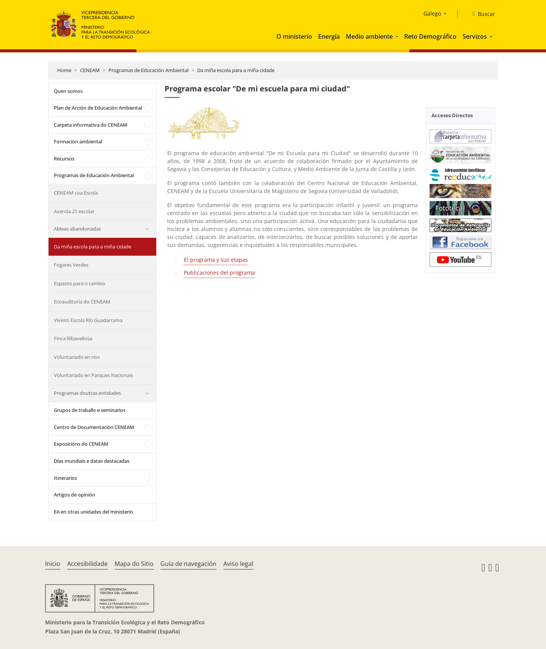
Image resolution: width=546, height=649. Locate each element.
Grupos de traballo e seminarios (90, 410)
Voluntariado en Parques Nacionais (93, 375)
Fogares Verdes (71, 264)
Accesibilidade (87, 563)
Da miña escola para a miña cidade (236, 70)
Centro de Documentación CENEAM (94, 427)
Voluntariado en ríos (77, 357)
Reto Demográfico (430, 36)
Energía (329, 36)
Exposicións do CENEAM (81, 443)
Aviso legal (238, 563)
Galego (432, 13)
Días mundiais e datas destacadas (91, 460)
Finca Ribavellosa (73, 338)
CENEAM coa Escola (76, 192)
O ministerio (294, 36)
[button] (397, 36)
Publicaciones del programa (219, 272)
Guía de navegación (188, 563)
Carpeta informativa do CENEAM (90, 124)
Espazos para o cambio (79, 283)
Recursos (64, 158)
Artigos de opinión (74, 494)
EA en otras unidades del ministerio (93, 511)
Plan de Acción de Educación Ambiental (98, 107)
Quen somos (68, 91)
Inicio (52, 563)
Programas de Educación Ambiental (148, 70)
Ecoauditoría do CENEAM (82, 301)
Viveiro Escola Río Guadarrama (88, 320)
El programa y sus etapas (216, 259)
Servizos (475, 36)
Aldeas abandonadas (77, 228)
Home (64, 70)
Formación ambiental (78, 141)
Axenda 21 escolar (74, 211)
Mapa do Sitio (134, 563)
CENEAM (90, 70)
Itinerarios (65, 478)
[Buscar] (481, 14)
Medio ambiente (369, 36)
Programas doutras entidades (87, 393)
